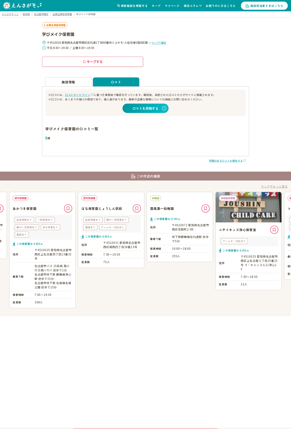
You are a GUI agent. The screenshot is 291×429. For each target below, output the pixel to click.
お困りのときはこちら (221, 6)
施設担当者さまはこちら (266, 6)
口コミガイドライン (77, 95)
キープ (156, 6)
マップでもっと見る (274, 186)
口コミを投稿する (145, 108)
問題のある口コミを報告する (226, 160)
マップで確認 (157, 42)
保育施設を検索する (134, 6)
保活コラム (191, 6)
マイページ (172, 6)
